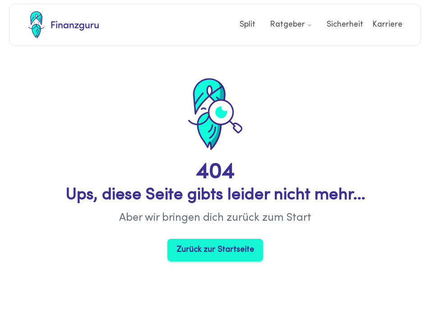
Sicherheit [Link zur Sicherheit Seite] (345, 24)
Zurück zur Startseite (215, 250)
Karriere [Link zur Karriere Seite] (387, 24)
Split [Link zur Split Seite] (247, 24)
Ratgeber (291, 24)
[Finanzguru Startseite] (64, 24)
